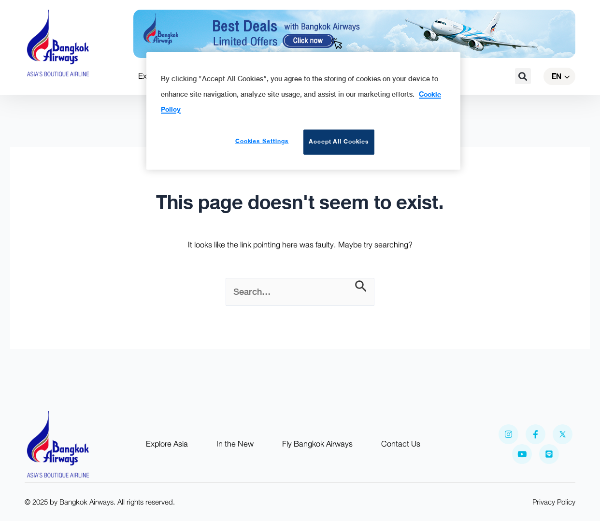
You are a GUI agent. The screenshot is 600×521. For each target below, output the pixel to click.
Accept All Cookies (339, 141)
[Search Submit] (361, 287)
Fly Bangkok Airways (317, 444)
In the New (235, 444)
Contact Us (400, 444)
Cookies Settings (262, 141)
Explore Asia (167, 444)
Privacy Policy (553, 502)
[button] (523, 76)
